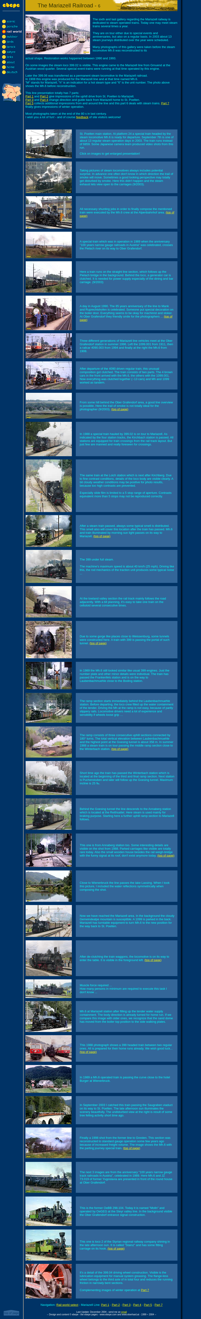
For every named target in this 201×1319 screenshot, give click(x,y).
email (124, 1312)
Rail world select (67, 1305)
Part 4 (44, 100)
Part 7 (165, 103)
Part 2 (44, 96)
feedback (82, 117)
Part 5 (29, 103)
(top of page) (119, 409)
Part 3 (29, 100)
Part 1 (29, 96)
